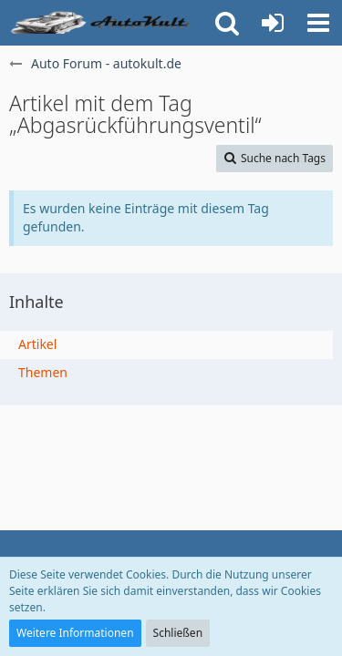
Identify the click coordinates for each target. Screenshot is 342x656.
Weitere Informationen (75, 633)
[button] (318, 23)
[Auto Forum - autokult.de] (102, 23)
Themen (42, 372)
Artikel (37, 344)
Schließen (177, 633)
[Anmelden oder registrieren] (272, 23)
